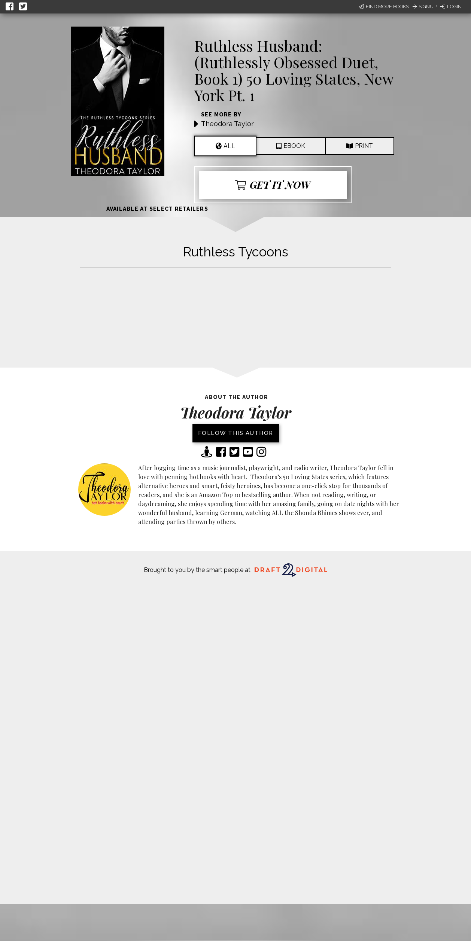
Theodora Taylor (227, 124)
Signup (425, 6)
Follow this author (235, 433)
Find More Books (384, 6)
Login (451, 6)
